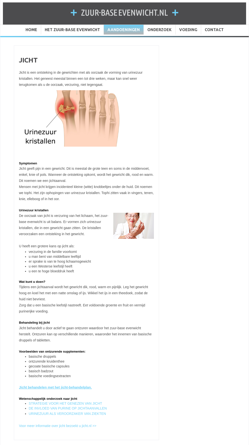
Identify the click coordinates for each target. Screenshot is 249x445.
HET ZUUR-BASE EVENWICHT (72, 29)
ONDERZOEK (159, 29)
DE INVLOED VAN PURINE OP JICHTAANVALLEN (68, 408)
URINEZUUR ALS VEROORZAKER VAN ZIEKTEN (67, 414)
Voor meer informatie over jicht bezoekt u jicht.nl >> (57, 426)
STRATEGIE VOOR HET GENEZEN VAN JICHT (65, 403)
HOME (31, 29)
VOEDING (188, 29)
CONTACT (214, 29)
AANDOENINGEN (123, 29)
